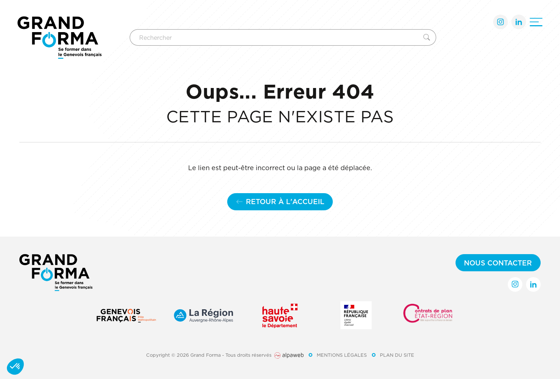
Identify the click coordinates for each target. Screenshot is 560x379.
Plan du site (397, 355)
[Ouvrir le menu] (536, 22)
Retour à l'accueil (280, 201)
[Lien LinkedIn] (518, 22)
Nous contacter (498, 263)
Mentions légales (342, 355)
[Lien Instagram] (500, 22)
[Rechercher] (275, 37)
